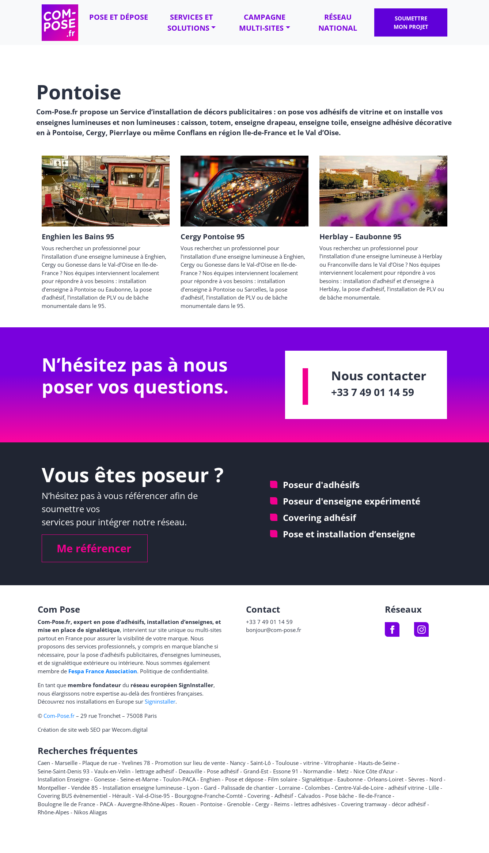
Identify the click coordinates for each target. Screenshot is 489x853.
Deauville (190, 771)
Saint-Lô (260, 762)
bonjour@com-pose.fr (273, 629)
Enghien (210, 779)
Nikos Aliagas (90, 812)
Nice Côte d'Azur (373, 771)
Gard (210, 787)
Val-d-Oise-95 (153, 795)
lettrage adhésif (154, 771)
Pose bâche (339, 795)
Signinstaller (160, 701)
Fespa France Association (102, 671)
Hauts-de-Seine (377, 762)
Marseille (66, 762)
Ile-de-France (375, 795)
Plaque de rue (99, 762)
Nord (435, 779)
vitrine (311, 762)
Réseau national (337, 22)
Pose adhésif (223, 771)
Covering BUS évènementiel (72, 795)
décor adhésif (409, 804)
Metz (343, 771)
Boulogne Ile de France (66, 804)
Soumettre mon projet (411, 22)
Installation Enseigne (63, 779)
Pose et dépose (118, 17)
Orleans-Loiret (385, 779)
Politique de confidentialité (173, 671)
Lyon (193, 787)
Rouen (187, 804)
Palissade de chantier (247, 787)
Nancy (238, 762)
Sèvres (416, 779)
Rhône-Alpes (53, 812)
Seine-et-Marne (139, 779)
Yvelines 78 (136, 762)
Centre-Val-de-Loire (359, 787)
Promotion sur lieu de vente (190, 762)
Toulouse (287, 762)
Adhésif (283, 795)
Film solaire (282, 779)
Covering (258, 795)
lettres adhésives (315, 804)
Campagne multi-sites (262, 22)
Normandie (317, 771)
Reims (281, 804)
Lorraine (289, 787)
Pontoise (211, 804)
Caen (44, 762)
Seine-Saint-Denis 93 (64, 771)
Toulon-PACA (179, 779)
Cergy (262, 804)
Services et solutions (190, 22)
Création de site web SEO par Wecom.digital (93, 729)
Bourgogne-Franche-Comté (209, 795)
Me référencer (94, 548)
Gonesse (104, 779)
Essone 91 (286, 771)
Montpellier (52, 787)
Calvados (309, 795)
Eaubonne (350, 779)
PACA (106, 804)
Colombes (317, 787)
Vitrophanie (338, 762)
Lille (434, 787)
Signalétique (317, 779)
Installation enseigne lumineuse (142, 787)
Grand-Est (255, 771)
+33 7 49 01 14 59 (372, 392)
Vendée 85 (84, 787)
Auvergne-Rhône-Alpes (146, 804)
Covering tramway (364, 804)
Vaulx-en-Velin (112, 771)
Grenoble (238, 804)
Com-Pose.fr (59, 715)
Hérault (121, 795)
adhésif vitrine (406, 787)
